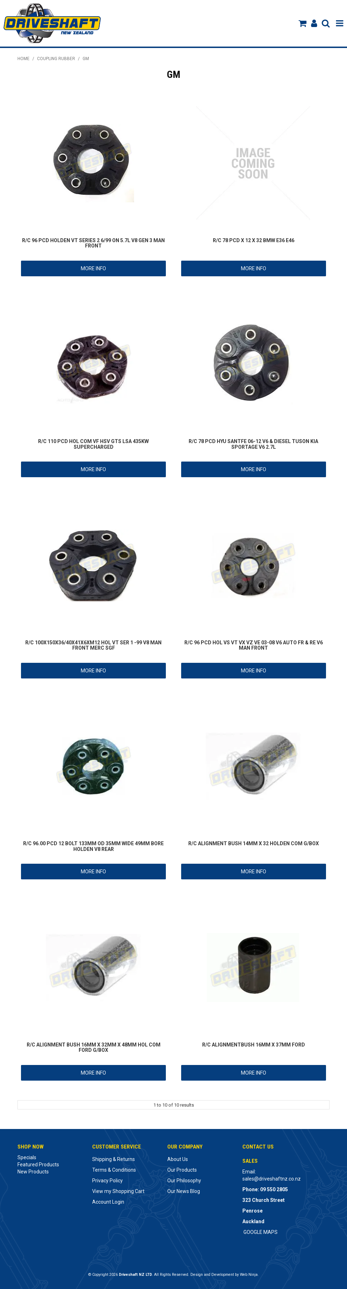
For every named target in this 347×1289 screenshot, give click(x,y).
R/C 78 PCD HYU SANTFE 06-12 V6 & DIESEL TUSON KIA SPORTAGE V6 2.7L (253, 443)
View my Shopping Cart (118, 1191)
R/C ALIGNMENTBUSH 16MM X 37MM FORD (253, 1045)
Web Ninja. (249, 1274)
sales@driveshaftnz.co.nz (271, 1179)
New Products (33, 1172)
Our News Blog (183, 1191)
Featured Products (38, 1164)
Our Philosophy (184, 1180)
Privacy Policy (107, 1180)
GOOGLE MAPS (260, 1232)
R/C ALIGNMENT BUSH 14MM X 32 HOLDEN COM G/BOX (253, 843)
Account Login (108, 1202)
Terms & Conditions (114, 1170)
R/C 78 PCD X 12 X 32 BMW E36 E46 (253, 240)
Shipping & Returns (113, 1159)
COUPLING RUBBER (56, 58)
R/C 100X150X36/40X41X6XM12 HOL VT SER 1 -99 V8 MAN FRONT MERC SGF (93, 645)
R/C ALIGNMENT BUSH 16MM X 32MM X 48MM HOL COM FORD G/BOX (94, 1047)
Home (23, 58)
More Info (93, 268)
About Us (177, 1159)
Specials (26, 1157)
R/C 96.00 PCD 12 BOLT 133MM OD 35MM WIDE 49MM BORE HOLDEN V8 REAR (93, 846)
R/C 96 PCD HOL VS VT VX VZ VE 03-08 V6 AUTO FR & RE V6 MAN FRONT (253, 645)
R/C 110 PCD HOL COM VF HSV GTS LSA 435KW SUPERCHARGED (93, 443)
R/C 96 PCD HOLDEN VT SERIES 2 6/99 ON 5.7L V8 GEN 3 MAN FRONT (93, 243)
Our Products (182, 1170)
